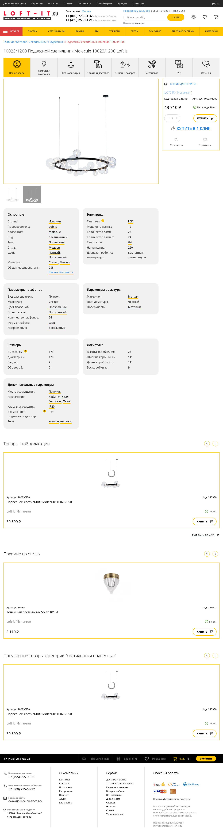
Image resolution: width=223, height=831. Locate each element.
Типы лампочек (114, 814)
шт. (179, 759)
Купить (205, 118)
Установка (85, 3)
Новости (111, 806)
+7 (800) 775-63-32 (91, 16)
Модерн (54, 247)
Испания (55, 221)
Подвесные (56, 42)
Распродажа (65, 791)
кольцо (54, 421)
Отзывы (68, 3)
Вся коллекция (206, 534)
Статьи (110, 810)
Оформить (206, 758)
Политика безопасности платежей (171, 798)
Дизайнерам (104, 3)
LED (130, 221)
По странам (65, 787)
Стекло (53, 262)
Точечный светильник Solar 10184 (32, 612)
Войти (216, 3)
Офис (67, 401)
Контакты (138, 3)
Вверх (53, 328)
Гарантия (37, 3)
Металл (65, 262)
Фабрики (64, 783)
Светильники (38, 42)
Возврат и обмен (115, 791)
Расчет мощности (61, 272)
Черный (54, 253)
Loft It (53, 227)
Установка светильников (119, 783)
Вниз (61, 328)
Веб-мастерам (114, 794)
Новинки (64, 794)
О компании (69, 773)
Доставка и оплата (14, 3)
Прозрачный (58, 257)
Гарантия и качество (117, 787)
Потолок (55, 391)
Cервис (111, 773)
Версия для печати (183, 84)
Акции (62, 798)
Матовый (134, 307)
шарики (66, 421)
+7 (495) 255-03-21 (91, 20)
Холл (65, 397)
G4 (130, 242)
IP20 (52, 406)
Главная (8, 42)
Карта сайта (65, 802)
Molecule (55, 232)
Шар (52, 323)
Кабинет (54, 397)
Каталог (11, 31)
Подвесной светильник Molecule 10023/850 (39, 502)
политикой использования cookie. (173, 815)
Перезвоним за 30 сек (136, 10)
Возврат (53, 3)
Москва (86, 11)
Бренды (122, 3)
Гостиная (55, 401)
